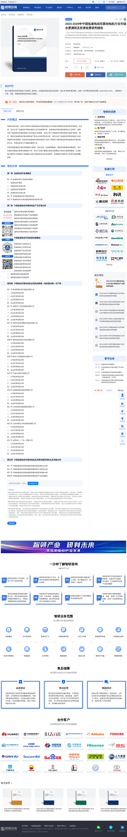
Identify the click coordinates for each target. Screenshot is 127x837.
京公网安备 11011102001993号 (78, 829)
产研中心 (71, 7)
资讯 (80, 7)
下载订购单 (99, 67)
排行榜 (89, 7)
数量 (66, 67)
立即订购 (74, 74)
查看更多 (109, 159)
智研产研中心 (61, 826)
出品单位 (68, 47)
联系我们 (73, 826)
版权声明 (9, 86)
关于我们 (112, 2)
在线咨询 (95, 74)
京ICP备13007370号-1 (61, 829)
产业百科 (50, 7)
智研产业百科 (49, 826)
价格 (66, 61)
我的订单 (121, 1)
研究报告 (38, 7)
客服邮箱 (68, 54)
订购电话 (68, 51)
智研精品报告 (36, 826)
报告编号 (68, 44)
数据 (97, 7)
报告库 (60, 7)
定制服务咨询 (33, 483)
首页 (4, 14)
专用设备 (29, 14)
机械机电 (21, 14)
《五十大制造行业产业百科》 (63, 102)
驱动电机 (68, 19)
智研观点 (27, 7)
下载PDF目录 (116, 74)
